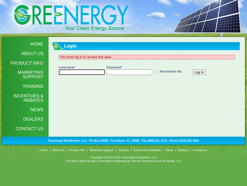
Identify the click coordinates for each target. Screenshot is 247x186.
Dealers (33, 119)
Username (67, 67)
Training (33, 86)
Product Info (27, 63)
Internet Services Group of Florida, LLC (156, 160)
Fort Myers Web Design (80, 160)
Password (114, 67)
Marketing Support (30, 74)
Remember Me (171, 71)
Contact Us (29, 128)
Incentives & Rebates (28, 98)
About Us (32, 53)
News (36, 109)
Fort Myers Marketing (113, 160)
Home (36, 44)
